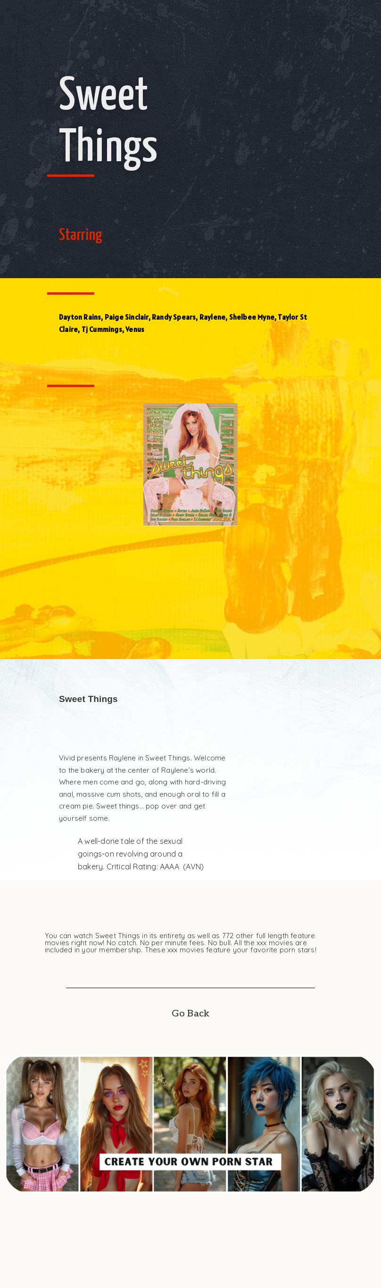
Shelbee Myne (251, 317)
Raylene (212, 317)
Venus (134, 329)
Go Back (190, 1013)
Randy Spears (174, 317)
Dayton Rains (80, 317)
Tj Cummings (102, 329)
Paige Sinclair (127, 317)
